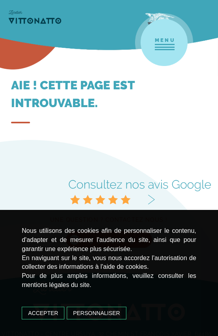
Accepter (43, 313)
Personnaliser (96, 313)
